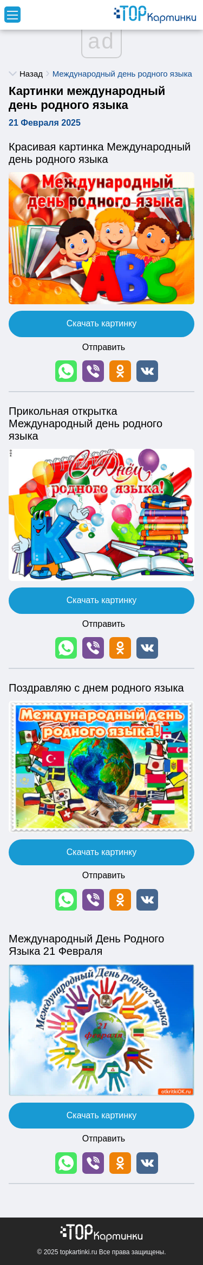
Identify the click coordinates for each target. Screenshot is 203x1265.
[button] (66, 371)
